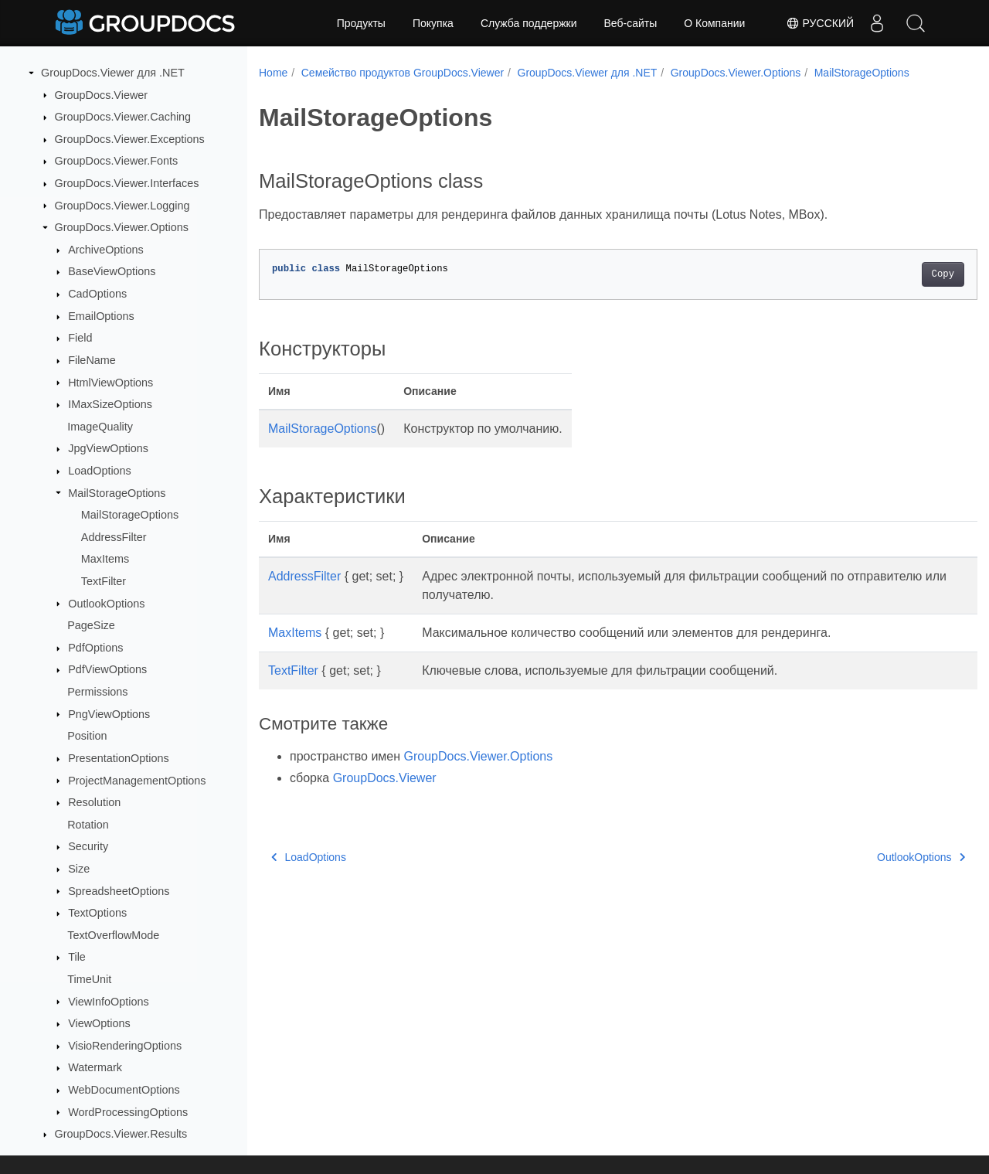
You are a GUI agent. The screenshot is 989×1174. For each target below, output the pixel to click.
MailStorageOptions (116, 493)
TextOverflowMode (113, 935)
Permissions (97, 692)
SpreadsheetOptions (118, 891)
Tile (77, 957)
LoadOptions (99, 470)
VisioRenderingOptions (125, 1046)
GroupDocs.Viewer (101, 95)
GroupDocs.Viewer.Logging (122, 205)
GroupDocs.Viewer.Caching (123, 117)
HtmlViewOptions (110, 382)
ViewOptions (99, 1023)
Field (80, 338)
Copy (893, 274)
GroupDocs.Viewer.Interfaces (127, 183)
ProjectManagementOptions (137, 780)
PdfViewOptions (107, 669)
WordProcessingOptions (128, 1112)
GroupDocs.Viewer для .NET (113, 72)
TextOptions (97, 913)
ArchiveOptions (106, 249)
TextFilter (103, 581)
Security (88, 846)
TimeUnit (89, 979)
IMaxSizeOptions (110, 404)
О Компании (714, 23)
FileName (92, 360)
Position (87, 736)
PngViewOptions (109, 714)
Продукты (361, 23)
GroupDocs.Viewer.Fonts (116, 161)
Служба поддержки (529, 23)
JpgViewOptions (108, 448)
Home (273, 72)
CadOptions (97, 294)
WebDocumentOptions (124, 1090)
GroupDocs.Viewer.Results (121, 1134)
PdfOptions (95, 647)
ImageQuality (100, 426)
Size (79, 869)
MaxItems (105, 559)
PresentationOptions (118, 758)
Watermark (95, 1067)
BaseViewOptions (111, 271)
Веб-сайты (631, 23)
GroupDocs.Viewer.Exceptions (130, 139)
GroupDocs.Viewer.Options (122, 227)
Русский (820, 23)
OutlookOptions (106, 603)
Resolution (94, 802)
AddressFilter (114, 537)
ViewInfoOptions (108, 1001)
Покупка (433, 23)
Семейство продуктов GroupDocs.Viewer (402, 72)
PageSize (91, 625)
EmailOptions (101, 316)
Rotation (88, 824)
